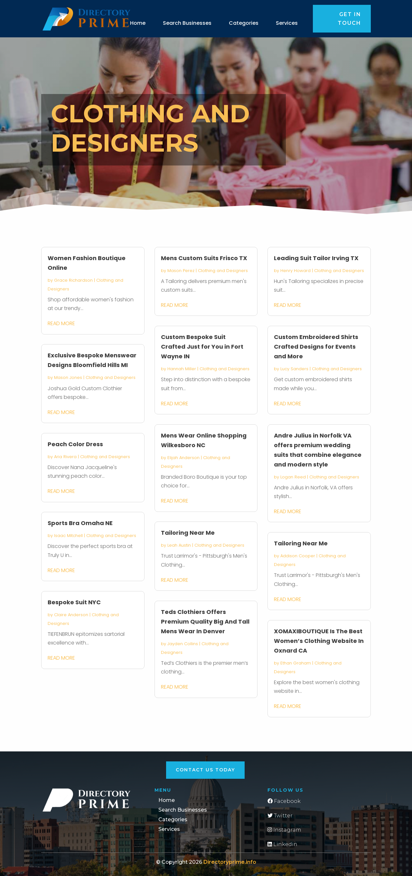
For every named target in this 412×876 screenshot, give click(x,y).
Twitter (280, 816)
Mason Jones (68, 377)
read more (61, 323)
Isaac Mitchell (68, 535)
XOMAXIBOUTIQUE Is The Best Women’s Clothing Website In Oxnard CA (319, 641)
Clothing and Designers (111, 377)
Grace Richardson (73, 280)
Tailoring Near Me (188, 533)
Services (287, 23)
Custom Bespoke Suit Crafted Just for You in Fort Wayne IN (202, 346)
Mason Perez (180, 271)
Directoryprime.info (229, 862)
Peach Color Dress (75, 444)
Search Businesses (187, 23)
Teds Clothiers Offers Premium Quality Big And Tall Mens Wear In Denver (205, 621)
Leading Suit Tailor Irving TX (316, 258)
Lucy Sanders (294, 369)
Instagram (284, 830)
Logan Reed (293, 477)
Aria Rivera (65, 457)
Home (137, 23)
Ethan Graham (295, 663)
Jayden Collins (182, 644)
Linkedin (282, 844)
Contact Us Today (205, 770)
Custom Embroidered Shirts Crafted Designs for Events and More (316, 346)
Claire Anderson (71, 615)
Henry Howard (295, 271)
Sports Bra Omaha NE (80, 523)
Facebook (284, 801)
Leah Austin (179, 545)
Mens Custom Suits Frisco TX (204, 258)
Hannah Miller (181, 369)
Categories (243, 23)
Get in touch (349, 18)
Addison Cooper (297, 556)
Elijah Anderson (183, 458)
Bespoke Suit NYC (74, 602)
